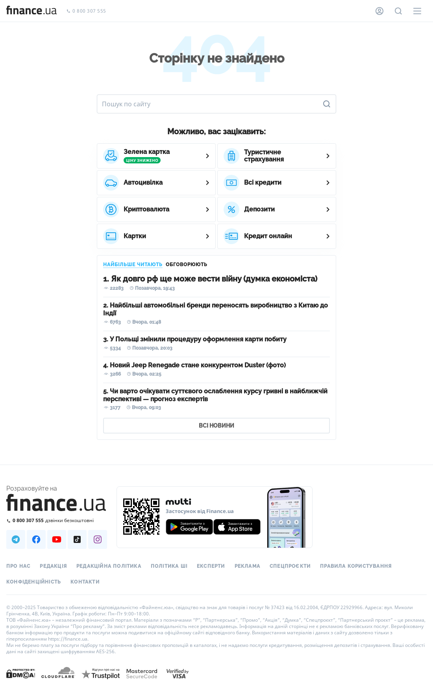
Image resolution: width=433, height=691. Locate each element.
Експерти (211, 566)
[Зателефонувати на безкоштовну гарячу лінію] (56, 520)
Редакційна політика (108, 566)
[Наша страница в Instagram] (97, 539)
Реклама (247, 566)
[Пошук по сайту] (398, 11)
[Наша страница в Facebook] (36, 539)
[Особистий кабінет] (379, 11)
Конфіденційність (33, 582)
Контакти (85, 582)
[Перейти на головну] (31, 11)
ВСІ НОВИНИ (216, 425)
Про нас (18, 566)
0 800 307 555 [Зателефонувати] (86, 11)
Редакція (53, 566)
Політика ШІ (169, 566)
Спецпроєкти (290, 566)
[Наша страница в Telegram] (15, 539)
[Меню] (417, 11)
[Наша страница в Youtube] (56, 539)
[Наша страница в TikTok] (77, 539)
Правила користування (356, 566)
